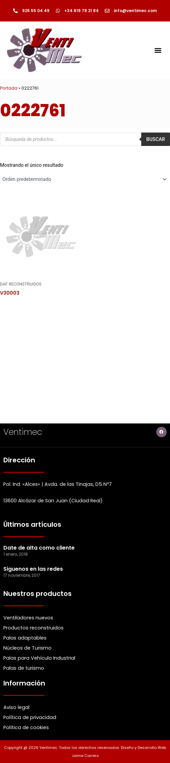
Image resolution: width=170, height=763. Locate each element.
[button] (157, 50)
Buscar (155, 139)
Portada (8, 88)
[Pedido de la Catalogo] (85, 179)
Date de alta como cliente (39, 548)
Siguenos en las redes (33, 569)
